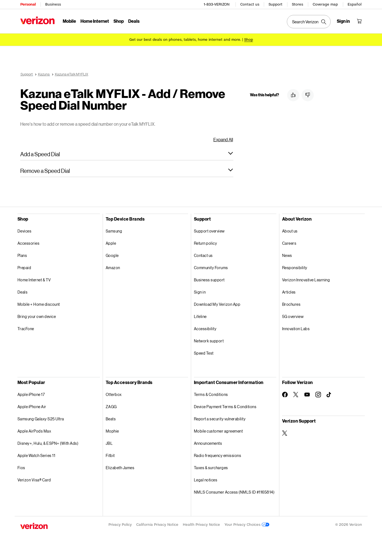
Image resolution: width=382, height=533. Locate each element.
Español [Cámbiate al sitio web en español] (354, 4)
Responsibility (294, 267)
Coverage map (325, 4)
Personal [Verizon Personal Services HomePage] (28, 4)
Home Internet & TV (34, 279)
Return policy (205, 243)
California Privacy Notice (157, 524)
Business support (209, 279)
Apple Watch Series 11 (36, 455)
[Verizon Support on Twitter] (285, 433)
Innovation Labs (296, 328)
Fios (21, 467)
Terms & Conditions (211, 394)
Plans (22, 255)
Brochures (291, 304)
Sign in (200, 292)
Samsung (114, 231)
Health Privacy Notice (201, 524)
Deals (22, 292)
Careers (289, 243)
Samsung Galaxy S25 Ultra (40, 418)
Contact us (249, 4)
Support (275, 4)
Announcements (208, 443)
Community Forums (211, 267)
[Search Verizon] (309, 21)
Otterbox (114, 394)
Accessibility (205, 328)
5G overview (293, 316)
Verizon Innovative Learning (306, 279)
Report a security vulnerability (220, 418)
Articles (289, 292)
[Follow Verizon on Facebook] (285, 394)
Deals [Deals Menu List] (134, 21)
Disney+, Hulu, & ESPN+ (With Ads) (48, 443)
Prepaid (24, 267)
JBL (109, 443)
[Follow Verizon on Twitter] (296, 394)
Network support (209, 341)
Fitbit (110, 455)
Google (112, 255)
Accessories (28, 243)
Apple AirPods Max (34, 431)
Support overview (209, 231)
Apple (111, 243)
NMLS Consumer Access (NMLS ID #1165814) (234, 492)
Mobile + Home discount (38, 304)
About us (290, 231)
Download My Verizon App (217, 304)
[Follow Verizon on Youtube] (307, 394)
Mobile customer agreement (218, 431)
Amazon (113, 267)
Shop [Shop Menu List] (118, 21)
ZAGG (111, 406)
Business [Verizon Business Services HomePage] (53, 4)
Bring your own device (36, 316)
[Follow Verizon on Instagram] (318, 394)
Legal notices (205, 480)
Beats (111, 418)
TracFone (25, 328)
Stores (297, 4)
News (287, 255)
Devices (24, 231)
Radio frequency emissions (217, 455)
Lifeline (200, 316)
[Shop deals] (248, 39)
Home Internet (94, 21)
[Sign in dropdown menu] (343, 21)
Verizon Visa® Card (34, 480)
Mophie (112, 431)
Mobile (69, 21)
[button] (126, 154)
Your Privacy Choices (246, 524)
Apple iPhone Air (31, 406)
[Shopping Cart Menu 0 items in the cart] (359, 21)
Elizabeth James (120, 467)
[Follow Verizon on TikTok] (329, 395)
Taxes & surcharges (211, 467)
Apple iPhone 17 (31, 394)
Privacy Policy (120, 524)
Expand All (223, 139)
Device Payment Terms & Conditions (225, 406)
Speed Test (204, 353)
